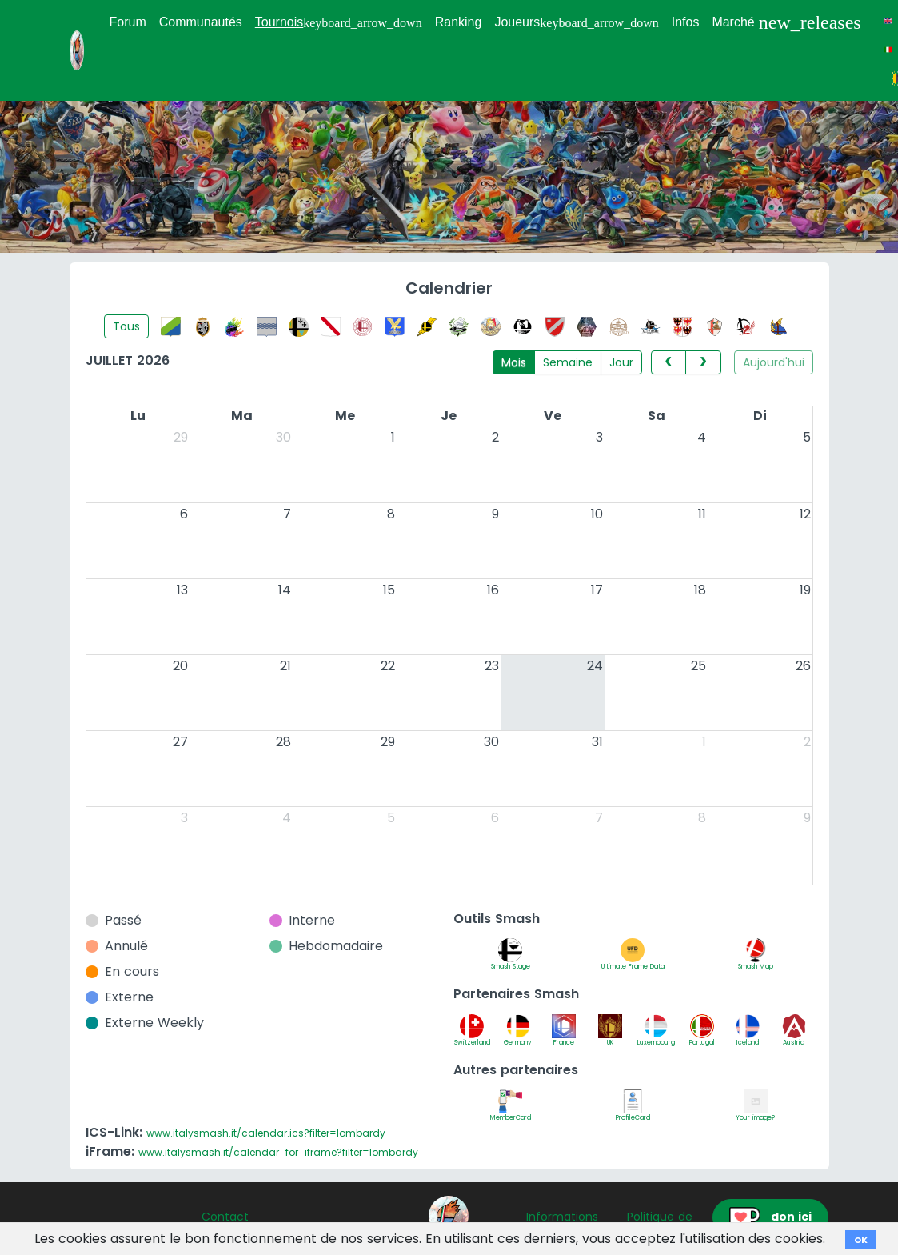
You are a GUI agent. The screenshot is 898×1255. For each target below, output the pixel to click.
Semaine (568, 362)
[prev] (668, 362)
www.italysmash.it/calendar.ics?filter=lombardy (265, 1133)
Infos (686, 22)
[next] (702, 362)
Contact (225, 1217)
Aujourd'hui (773, 362)
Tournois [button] (338, 22)
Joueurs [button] (576, 22)
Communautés (200, 22)
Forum (128, 22)
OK (861, 1239)
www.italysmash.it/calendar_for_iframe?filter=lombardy (278, 1152)
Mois (513, 362)
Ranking (458, 22)
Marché (786, 22)
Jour (621, 362)
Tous (126, 326)
